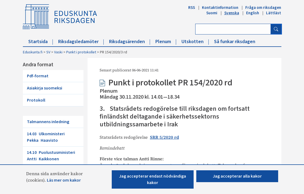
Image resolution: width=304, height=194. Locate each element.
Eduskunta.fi (33, 52)
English (252, 13)
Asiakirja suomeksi (44, 88)
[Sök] (276, 29)
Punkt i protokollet (81, 52)
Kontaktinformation (220, 8)
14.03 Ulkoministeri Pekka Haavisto (47, 137)
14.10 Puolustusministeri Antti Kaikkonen (52, 156)
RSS (191, 8)
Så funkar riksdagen (234, 41)
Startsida (40, 41)
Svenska (231, 13)
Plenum (165, 41)
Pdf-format (37, 76)
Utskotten (195, 41)
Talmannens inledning (48, 122)
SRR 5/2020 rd (164, 137)
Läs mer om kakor (64, 180)
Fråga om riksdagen (263, 8)
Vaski (58, 52)
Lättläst (273, 13)
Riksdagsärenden (129, 41)
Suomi (211, 13)
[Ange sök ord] (233, 29)
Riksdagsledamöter (81, 41)
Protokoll (36, 100)
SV (48, 52)
